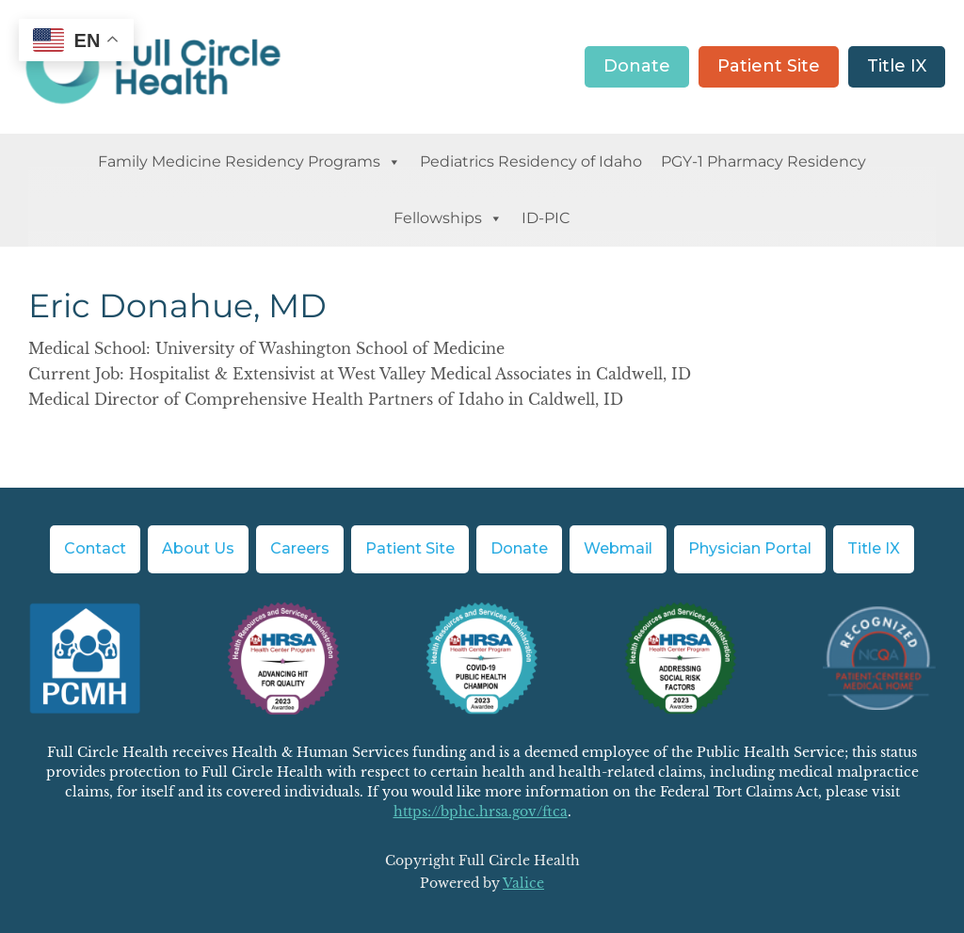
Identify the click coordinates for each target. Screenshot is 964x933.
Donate (636, 66)
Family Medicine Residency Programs (249, 162)
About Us (198, 548)
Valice (523, 883)
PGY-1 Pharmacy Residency (763, 161)
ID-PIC (546, 218)
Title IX (896, 66)
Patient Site (768, 66)
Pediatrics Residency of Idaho (531, 161)
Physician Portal (749, 548)
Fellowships (448, 218)
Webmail (618, 548)
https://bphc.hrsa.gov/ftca (481, 811)
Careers (299, 548)
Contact (95, 548)
